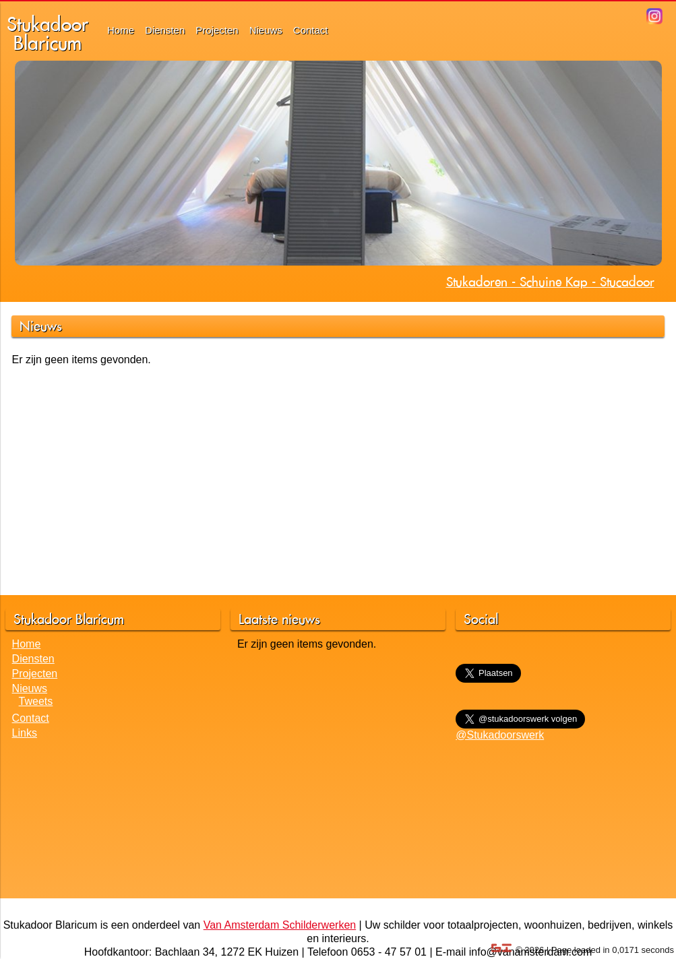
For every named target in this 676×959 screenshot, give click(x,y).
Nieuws (265, 30)
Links (24, 733)
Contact (310, 30)
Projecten (216, 30)
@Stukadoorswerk (500, 735)
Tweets (36, 701)
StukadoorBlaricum (47, 33)
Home (120, 30)
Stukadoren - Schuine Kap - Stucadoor (550, 281)
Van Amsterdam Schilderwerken (280, 925)
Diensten (165, 30)
